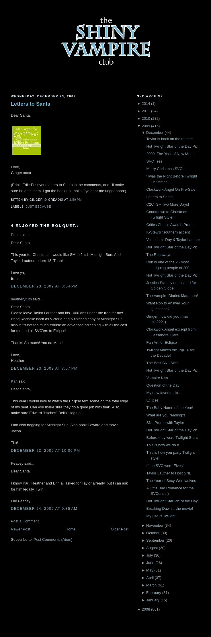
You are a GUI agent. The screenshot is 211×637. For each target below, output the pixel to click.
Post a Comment (25, 521)
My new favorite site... (164, 393)
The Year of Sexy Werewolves (171, 480)
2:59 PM (75, 199)
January (152, 600)
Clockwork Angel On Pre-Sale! (171, 189)
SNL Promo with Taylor (165, 422)
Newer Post (20, 529)
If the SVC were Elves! (164, 466)
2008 (146, 609)
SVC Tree (154, 161)
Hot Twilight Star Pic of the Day (172, 501)
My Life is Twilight (160, 516)
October (152, 533)
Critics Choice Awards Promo (170, 225)
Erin (14, 235)
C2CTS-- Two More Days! (167, 204)
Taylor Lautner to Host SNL (168, 473)
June (150, 563)
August (152, 548)
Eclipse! (152, 400)
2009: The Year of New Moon (170, 154)
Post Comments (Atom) (53, 539)
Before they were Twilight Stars (172, 437)
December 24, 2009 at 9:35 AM (44, 508)
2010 (146, 118)
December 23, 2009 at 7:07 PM (44, 368)
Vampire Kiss (157, 378)
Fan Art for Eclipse (161, 342)
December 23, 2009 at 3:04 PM (44, 286)
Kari (14, 381)
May (149, 570)
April (150, 578)
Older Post (119, 529)
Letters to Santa (30, 104)
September (155, 540)
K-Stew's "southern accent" (168, 232)
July (149, 555)
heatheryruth (21, 299)
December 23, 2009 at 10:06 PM (45, 450)
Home (71, 529)
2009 (146, 126)
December (154, 132)
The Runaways (158, 254)
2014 (146, 103)
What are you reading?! (165, 415)
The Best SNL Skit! (161, 363)
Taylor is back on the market (169, 139)
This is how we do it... (164, 445)
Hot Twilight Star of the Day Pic (172, 146)
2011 (146, 111)
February (153, 592)
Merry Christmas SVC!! (165, 169)
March (151, 585)
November (154, 525)
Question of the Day (162, 385)
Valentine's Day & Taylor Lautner (173, 240)
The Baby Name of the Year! (169, 408)
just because (38, 206)
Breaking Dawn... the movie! (169, 508)
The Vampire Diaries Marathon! (172, 296)
